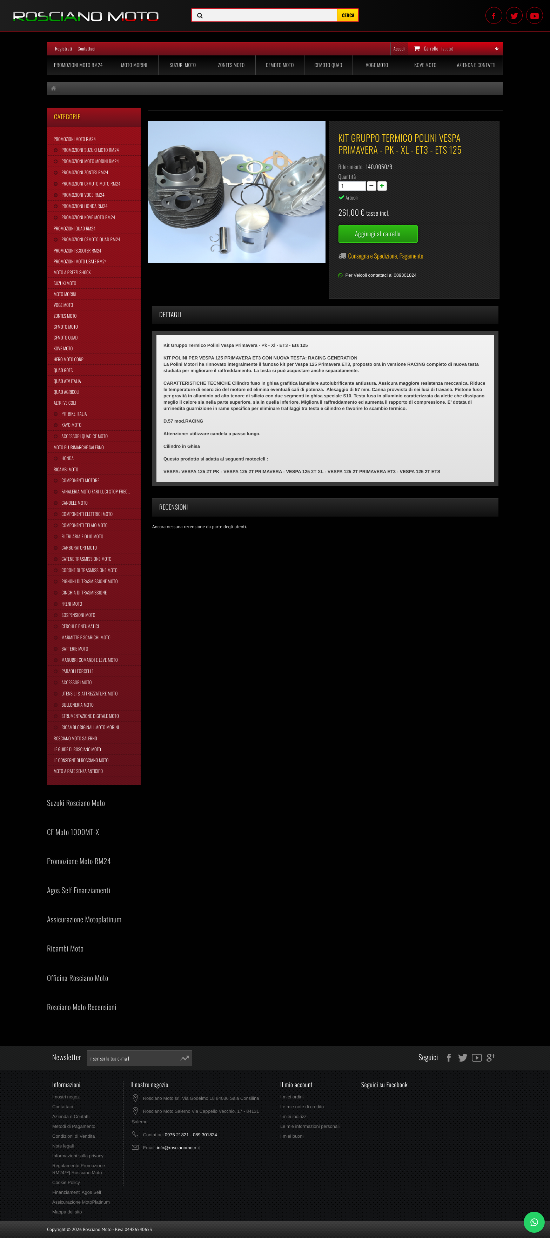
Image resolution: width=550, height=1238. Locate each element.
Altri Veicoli (65, 402)
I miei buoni (291, 1136)
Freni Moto (71, 603)
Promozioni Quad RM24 (74, 228)
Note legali (63, 1146)
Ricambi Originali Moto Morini (89, 727)
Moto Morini (134, 65)
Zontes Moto (231, 65)
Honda (67, 458)
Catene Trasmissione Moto (86, 558)
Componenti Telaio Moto (83, 525)
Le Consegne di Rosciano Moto (81, 759)
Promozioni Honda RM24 (84, 205)
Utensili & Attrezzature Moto (89, 693)
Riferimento (350, 166)
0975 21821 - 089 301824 (191, 1134)
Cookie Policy (66, 1182)
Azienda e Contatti (476, 65)
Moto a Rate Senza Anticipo (78, 770)
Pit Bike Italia (73, 413)
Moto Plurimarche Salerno (79, 447)
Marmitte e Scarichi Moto (85, 637)
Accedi (399, 48)
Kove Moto (426, 65)
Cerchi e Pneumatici (79, 626)
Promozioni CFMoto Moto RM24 (90, 183)
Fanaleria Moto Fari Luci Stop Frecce (96, 491)
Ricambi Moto (66, 469)
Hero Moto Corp (68, 359)
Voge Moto (377, 65)
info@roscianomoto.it (178, 1147)
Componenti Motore (79, 480)
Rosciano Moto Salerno (75, 738)
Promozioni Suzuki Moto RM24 (89, 149)
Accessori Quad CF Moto (84, 435)
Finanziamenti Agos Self (76, 1192)
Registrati (63, 48)
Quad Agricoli (66, 391)
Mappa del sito (67, 1212)
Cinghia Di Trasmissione (83, 592)
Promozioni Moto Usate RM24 (80, 261)
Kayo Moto (70, 424)
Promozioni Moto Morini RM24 (89, 160)
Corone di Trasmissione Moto (89, 569)
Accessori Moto (76, 682)
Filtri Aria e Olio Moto (81, 536)
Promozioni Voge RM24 (82, 194)
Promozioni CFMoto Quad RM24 (90, 239)
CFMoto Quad (328, 65)
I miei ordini (291, 1096)
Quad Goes (63, 370)
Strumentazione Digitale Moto (89, 715)
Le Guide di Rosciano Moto (77, 749)
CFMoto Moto (280, 65)
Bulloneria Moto (77, 704)
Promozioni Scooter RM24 (77, 250)
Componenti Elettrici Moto (86, 513)
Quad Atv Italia (67, 380)
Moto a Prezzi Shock (72, 272)
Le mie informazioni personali (310, 1126)
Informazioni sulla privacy (77, 1155)
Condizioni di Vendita (73, 1136)
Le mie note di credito (302, 1106)
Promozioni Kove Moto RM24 (87, 217)
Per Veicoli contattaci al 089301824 (381, 275)
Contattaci (86, 48)
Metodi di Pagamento (73, 1126)
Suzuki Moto (183, 65)
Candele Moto (74, 502)
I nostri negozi (66, 1096)
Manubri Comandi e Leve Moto (89, 659)
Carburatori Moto (78, 547)
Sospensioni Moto (77, 614)
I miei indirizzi (294, 1116)
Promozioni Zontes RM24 (84, 172)
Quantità (347, 176)
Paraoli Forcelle (76, 670)
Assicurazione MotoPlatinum (81, 1202)
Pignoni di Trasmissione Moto (89, 581)
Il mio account (296, 1084)
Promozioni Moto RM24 (78, 65)
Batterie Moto (74, 648)
